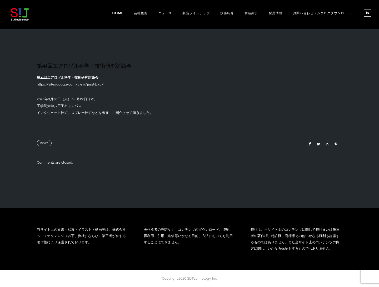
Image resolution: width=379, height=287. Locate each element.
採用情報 (275, 13)
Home (117, 13)
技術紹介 (227, 13)
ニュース (165, 13)
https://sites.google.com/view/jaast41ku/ (70, 84)
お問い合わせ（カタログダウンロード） (324, 13)
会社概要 (141, 13)
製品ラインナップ (196, 13)
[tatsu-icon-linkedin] (367, 13)
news (44, 143)
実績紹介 (251, 13)
